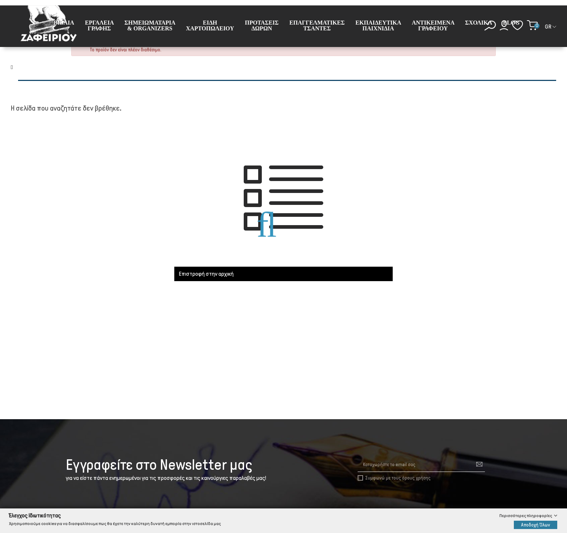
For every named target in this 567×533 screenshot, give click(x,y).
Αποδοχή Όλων (535, 524)
